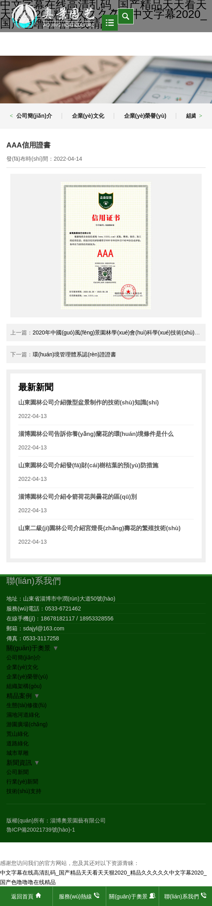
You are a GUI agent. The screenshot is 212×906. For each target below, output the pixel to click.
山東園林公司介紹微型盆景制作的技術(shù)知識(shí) (88, 402)
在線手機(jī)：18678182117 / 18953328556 (59, 618)
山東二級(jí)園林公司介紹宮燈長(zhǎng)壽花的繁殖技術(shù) (99, 528)
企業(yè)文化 (88, 116)
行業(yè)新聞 (22, 781)
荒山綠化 (17, 734)
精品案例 (19, 695)
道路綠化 (17, 743)
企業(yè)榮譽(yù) (145, 116)
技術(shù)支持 (23, 791)
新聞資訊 (19, 762)
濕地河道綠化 (23, 715)
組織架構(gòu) (24, 686)
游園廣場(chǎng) (27, 724)
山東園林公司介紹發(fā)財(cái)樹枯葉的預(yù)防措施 (88, 465)
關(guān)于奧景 (28, 647)
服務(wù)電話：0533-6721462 (43, 608)
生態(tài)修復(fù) (26, 705)
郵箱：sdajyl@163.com (35, 628)
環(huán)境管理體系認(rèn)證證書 (74, 354)
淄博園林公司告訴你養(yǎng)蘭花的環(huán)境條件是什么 (95, 433)
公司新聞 (17, 772)
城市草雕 (17, 753)
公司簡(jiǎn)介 (34, 116)
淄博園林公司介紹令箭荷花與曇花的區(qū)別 (77, 496)
